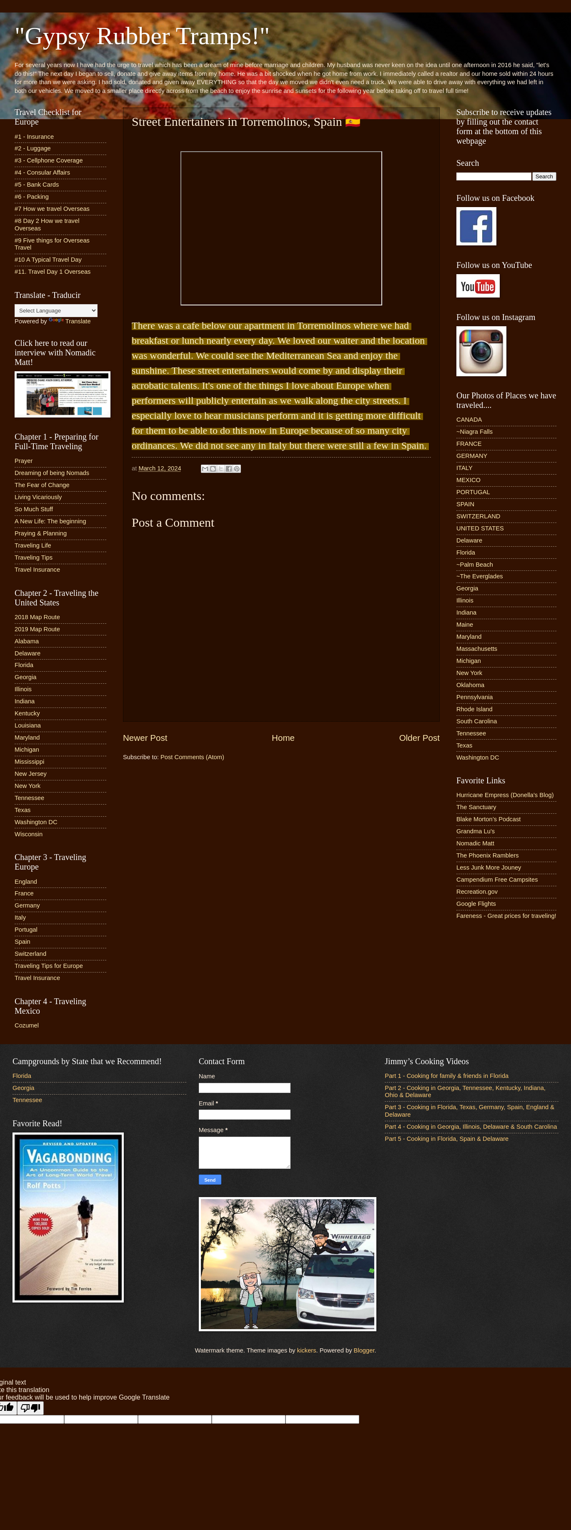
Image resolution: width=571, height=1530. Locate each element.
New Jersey (31, 773)
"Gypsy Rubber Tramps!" (142, 36)
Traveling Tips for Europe (49, 965)
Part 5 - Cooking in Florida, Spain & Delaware (446, 1138)
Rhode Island (474, 709)
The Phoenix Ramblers (487, 855)
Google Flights (476, 903)
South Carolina (476, 721)
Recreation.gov (477, 891)
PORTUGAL (473, 492)
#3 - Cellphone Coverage (49, 160)
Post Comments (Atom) (192, 757)
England (26, 881)
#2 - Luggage (33, 148)
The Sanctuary (476, 807)
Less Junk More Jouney (488, 867)
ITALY (464, 468)
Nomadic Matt (475, 843)
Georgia (25, 677)
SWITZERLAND (478, 516)
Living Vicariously (38, 497)
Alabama (27, 641)
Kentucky (27, 713)
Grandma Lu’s (475, 831)
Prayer (24, 461)
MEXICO (468, 480)
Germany (27, 905)
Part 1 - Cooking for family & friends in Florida (446, 1075)
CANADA (469, 419)
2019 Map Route (37, 629)
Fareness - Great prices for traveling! (506, 915)
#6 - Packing (32, 196)
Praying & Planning (41, 533)
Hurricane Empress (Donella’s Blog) (505, 795)
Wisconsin (29, 834)
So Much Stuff (34, 509)
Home (283, 737)
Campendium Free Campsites (497, 879)
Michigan (27, 749)
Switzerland (30, 953)
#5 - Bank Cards (37, 184)
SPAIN (465, 504)
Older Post (419, 737)
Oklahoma (470, 685)
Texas (22, 810)
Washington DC (36, 822)
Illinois (23, 689)
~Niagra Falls (474, 431)
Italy (20, 917)
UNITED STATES (480, 528)
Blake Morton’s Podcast (488, 819)
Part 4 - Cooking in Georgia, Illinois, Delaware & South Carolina (471, 1126)
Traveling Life (33, 545)
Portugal (26, 929)
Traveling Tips (34, 557)
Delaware (27, 653)
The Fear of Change (42, 485)
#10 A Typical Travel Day (48, 259)
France (24, 893)
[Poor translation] (30, 1408)
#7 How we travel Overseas (52, 208)
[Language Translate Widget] (56, 310)
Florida (24, 665)
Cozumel (27, 1025)
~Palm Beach (474, 564)
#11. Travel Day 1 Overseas (52, 271)
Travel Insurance (37, 569)
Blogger (364, 1350)
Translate (70, 321)
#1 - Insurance (34, 136)
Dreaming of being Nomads (52, 473)
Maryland (27, 737)
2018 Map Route (37, 617)
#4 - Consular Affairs (42, 172)
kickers (306, 1350)
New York (27, 785)
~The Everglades (479, 576)
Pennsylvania (474, 697)
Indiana (25, 701)
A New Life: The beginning (50, 521)
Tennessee (29, 798)
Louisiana (28, 725)
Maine (464, 624)
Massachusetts (476, 648)
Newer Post (145, 737)
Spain (22, 941)
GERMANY (471, 455)
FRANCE (469, 443)
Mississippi (29, 761)
